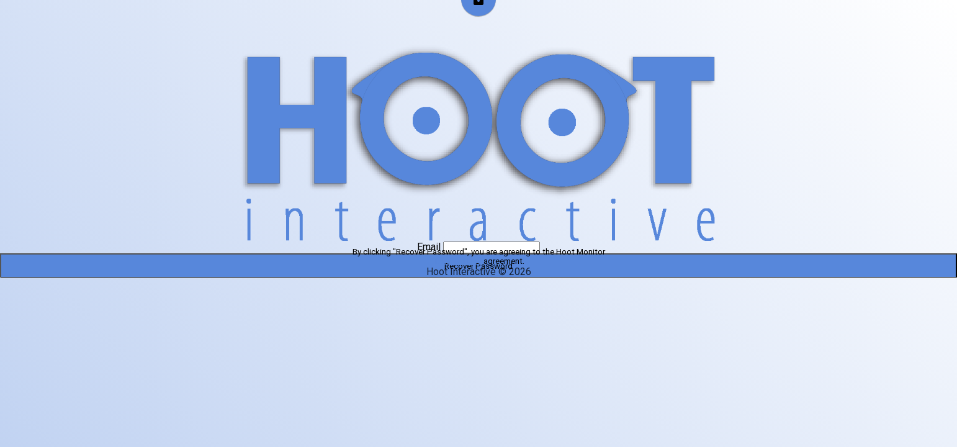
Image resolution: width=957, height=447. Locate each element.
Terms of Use (457, 261)
